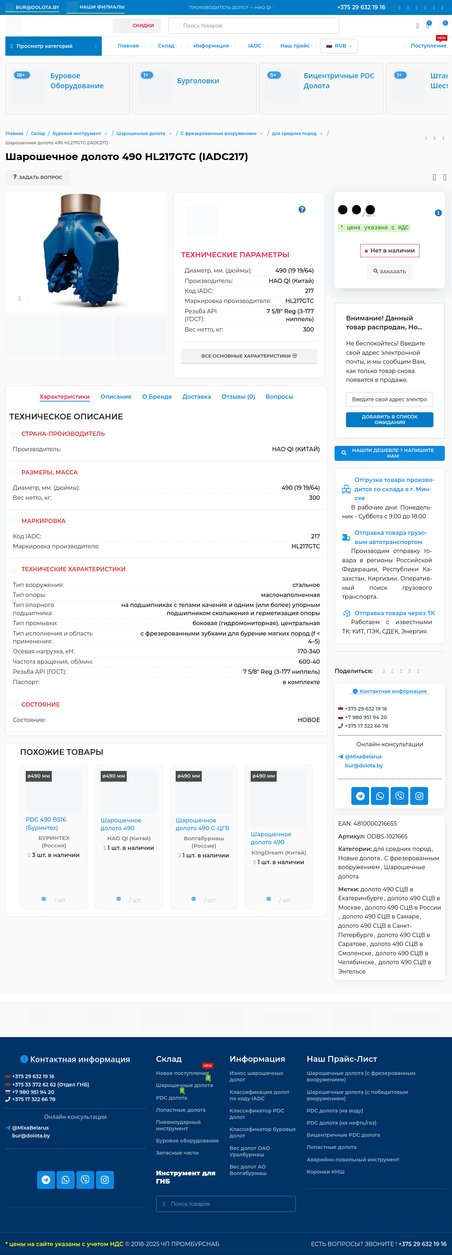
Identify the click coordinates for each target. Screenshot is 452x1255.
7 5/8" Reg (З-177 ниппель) (281, 671)
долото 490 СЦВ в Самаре (380, 915)
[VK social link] (425, 8)
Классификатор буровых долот (263, 1131)
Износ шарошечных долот (256, 1075)
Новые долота (359, 857)
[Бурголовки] (194, 86)
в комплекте (301, 682)
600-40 (309, 661)
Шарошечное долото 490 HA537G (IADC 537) (278, 842)
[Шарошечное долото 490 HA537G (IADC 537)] (279, 799)
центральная (300, 623)
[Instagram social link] (408, 8)
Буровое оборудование (187, 1140)
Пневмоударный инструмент (178, 1124)
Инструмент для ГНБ (186, 1177)
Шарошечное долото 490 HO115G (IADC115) (125, 828)
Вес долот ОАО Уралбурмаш (250, 1150)
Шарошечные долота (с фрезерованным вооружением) (361, 1075)
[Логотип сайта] (14, 25)
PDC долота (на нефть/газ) (342, 1122)
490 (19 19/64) (294, 270)
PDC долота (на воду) (335, 1110)
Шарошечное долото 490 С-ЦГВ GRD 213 (203, 828)
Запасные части (177, 1152)
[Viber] (442, 8)
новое (308, 720)
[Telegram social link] (434, 8)
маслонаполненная (290, 595)
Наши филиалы (95, 7)
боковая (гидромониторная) (235, 623)
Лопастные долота (181, 1109)
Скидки (137, 25)
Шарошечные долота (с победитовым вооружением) (357, 1094)
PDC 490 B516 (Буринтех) (46, 823)
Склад (169, 1058)
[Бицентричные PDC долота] (321, 86)
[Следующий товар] (443, 138)
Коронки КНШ (326, 1171)
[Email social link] (399, 8)
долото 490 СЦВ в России (403, 906)
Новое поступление (185, 1071)
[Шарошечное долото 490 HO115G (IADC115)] (129, 792)
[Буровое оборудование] (67, 86)
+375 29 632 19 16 (422, 1243)
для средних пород (402, 848)
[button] (106, 133)
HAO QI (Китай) (291, 281)
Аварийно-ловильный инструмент (353, 1159)
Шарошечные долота (184, 1083)
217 (309, 291)
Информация (257, 1058)
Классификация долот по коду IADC (259, 1094)
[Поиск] (226, 1203)
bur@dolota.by (32, 7)
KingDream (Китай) (279, 852)
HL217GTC (299, 301)
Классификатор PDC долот (257, 1113)
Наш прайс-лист (342, 1058)
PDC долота (171, 1095)
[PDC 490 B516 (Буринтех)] (54, 792)
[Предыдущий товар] (426, 138)
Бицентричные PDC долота (343, 1134)
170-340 (309, 651)
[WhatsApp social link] (416, 8)
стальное (306, 585)
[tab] (65, 396)
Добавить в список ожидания (390, 418)
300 (308, 329)
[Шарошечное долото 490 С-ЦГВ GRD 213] (204, 792)
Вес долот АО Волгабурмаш (248, 1169)
